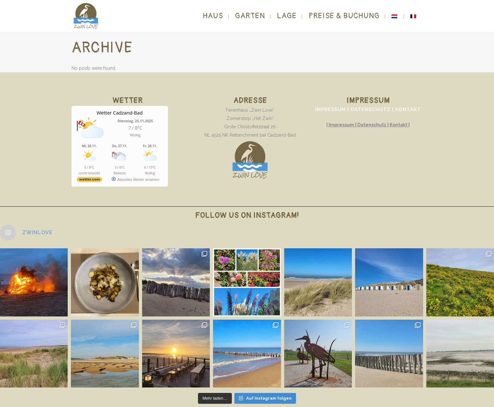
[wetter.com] (89, 180)
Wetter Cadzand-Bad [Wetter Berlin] (119, 112)
